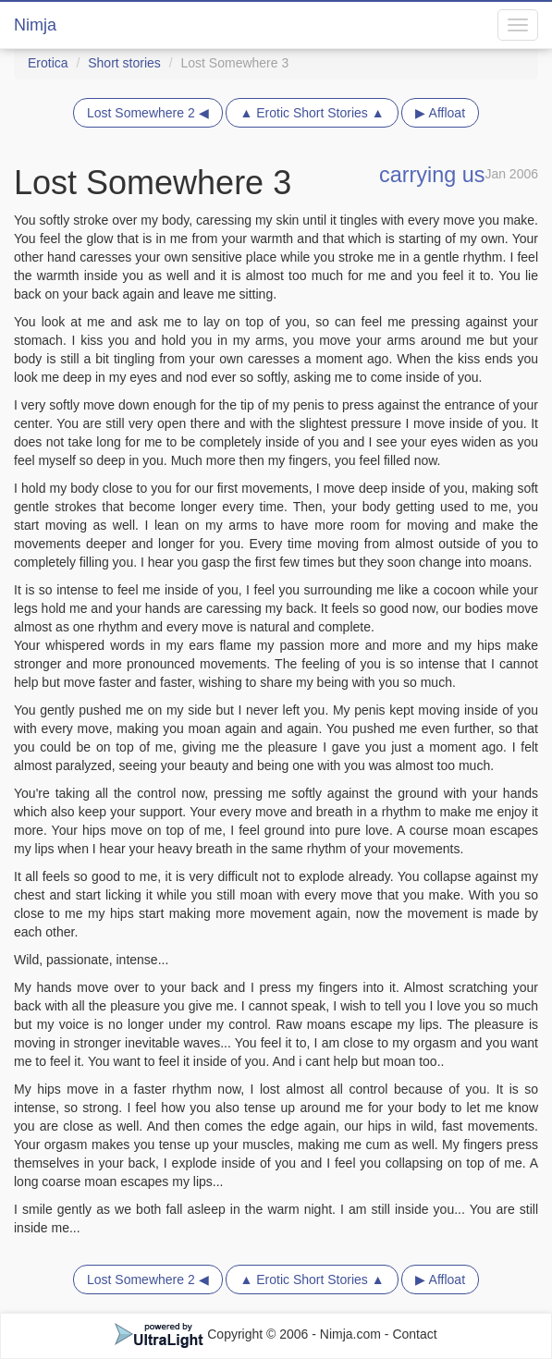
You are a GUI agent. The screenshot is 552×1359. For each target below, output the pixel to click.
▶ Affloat (440, 112)
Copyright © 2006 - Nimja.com (250, 1334)
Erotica (48, 62)
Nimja (35, 25)
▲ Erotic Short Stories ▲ (311, 112)
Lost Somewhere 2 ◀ (148, 112)
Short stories (124, 62)
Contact (414, 1334)
